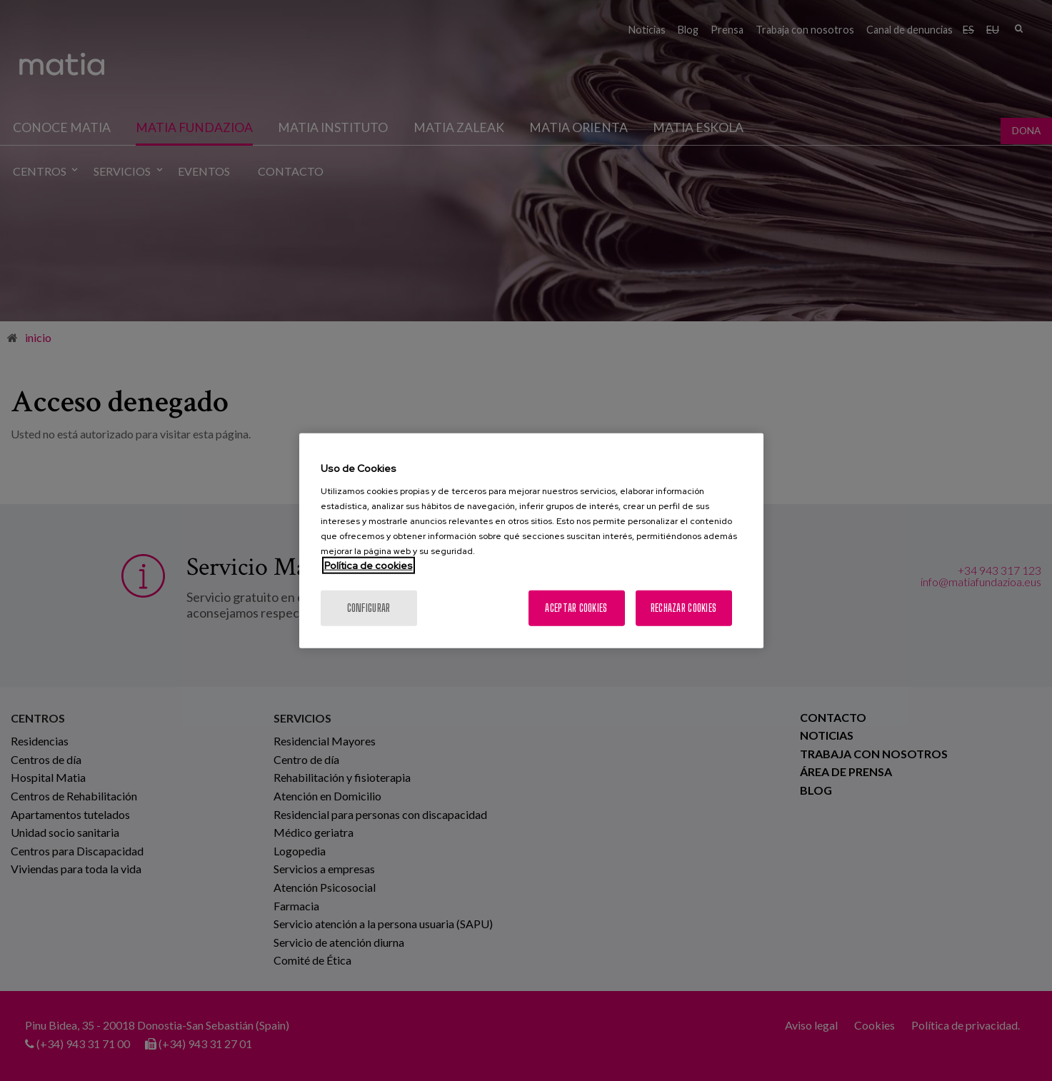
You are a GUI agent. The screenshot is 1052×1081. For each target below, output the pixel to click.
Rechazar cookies (683, 607)
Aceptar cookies (576, 607)
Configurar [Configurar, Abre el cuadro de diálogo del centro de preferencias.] (369, 607)
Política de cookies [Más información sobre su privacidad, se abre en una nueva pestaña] (368, 564)
